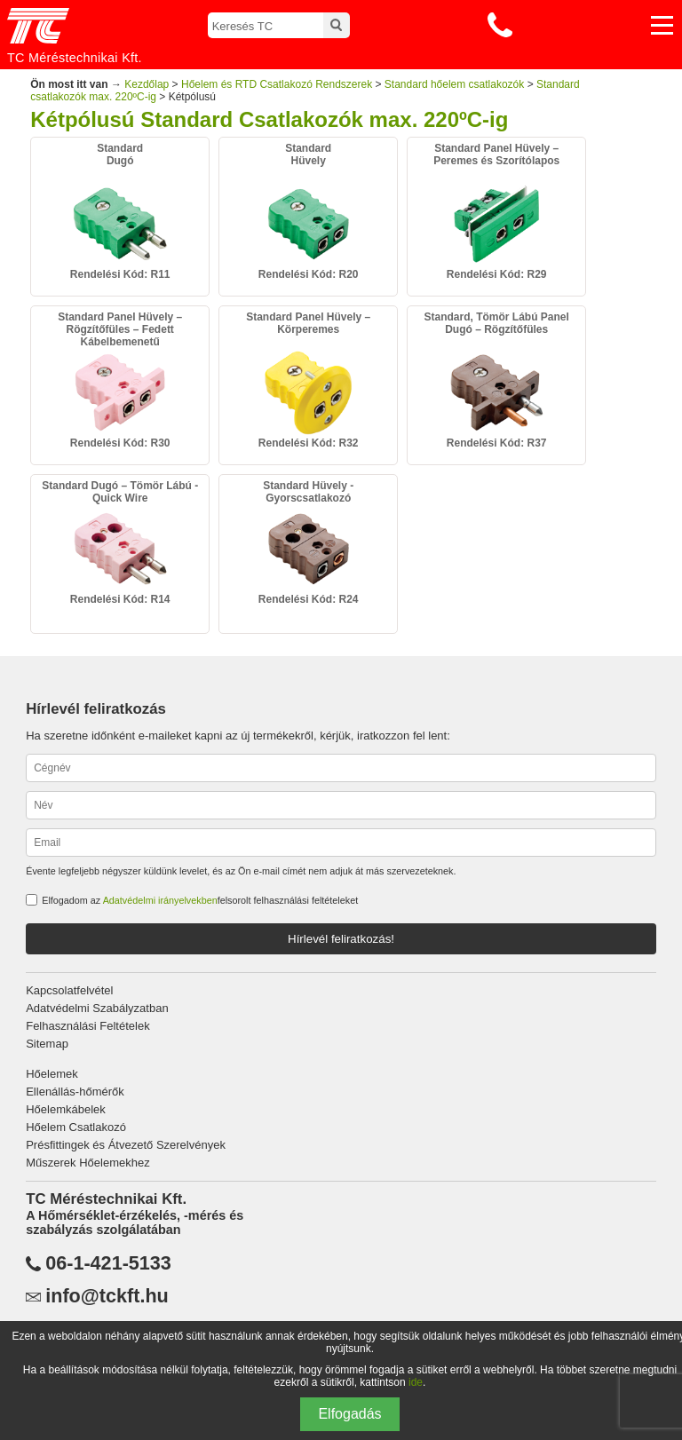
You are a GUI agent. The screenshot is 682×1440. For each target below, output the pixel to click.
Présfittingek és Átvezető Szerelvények (126, 1144)
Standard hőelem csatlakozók (454, 84)
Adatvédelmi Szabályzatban (97, 1008)
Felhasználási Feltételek (87, 1026)
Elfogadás (349, 1413)
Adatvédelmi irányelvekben (160, 900)
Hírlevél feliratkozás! (341, 938)
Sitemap (47, 1043)
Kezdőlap (146, 84)
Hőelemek (52, 1073)
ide (415, 1382)
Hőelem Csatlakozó (76, 1127)
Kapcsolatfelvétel (69, 990)
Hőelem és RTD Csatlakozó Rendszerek (276, 84)
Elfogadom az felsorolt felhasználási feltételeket (200, 900)
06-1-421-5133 (108, 1263)
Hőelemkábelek (66, 1109)
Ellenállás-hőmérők (75, 1091)
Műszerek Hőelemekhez (87, 1162)
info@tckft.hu (107, 1296)
